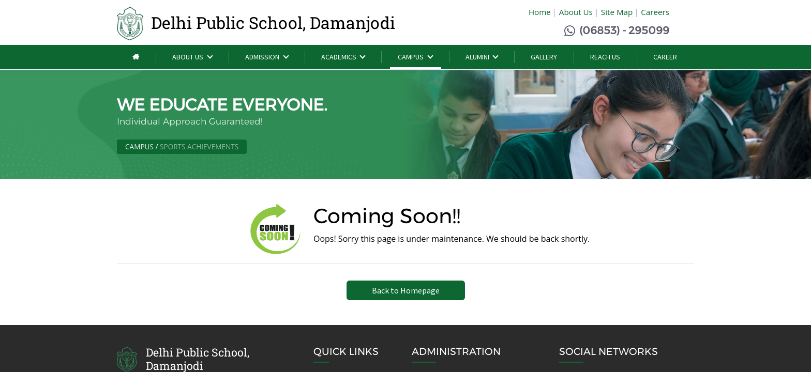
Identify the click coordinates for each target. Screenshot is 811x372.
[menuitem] (137, 59)
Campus (139, 147)
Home (540, 13)
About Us (576, 13)
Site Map (617, 13)
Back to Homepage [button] (406, 291)
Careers (655, 13)
